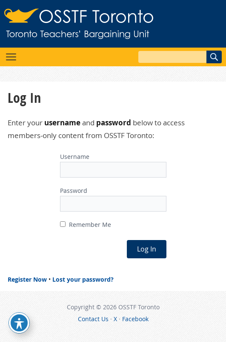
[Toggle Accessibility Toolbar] (19, 323)
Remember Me (85, 224)
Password (73, 191)
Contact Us (93, 319)
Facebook (135, 319)
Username (74, 157)
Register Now (27, 279)
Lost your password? (83, 279)
